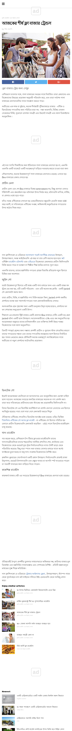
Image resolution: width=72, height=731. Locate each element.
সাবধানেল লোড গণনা (25, 590)
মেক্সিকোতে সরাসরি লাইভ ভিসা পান (30, 552)
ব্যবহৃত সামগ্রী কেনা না (25, 468)
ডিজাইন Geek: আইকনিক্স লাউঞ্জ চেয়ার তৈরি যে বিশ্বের (37, 619)
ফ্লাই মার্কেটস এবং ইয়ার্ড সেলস (11, 18)
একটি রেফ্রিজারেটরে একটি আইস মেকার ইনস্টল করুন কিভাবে (40, 529)
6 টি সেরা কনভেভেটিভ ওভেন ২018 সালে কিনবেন (36, 608)
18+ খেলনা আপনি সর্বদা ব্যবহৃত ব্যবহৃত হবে (33, 457)
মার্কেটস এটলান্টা (16, 220)
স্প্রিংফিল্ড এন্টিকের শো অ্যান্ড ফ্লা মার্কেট (18, 334)
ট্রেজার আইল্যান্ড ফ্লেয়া (35, 407)
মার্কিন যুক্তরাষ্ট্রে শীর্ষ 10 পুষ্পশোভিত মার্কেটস (33, 435)
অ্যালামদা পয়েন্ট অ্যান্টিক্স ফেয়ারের (40, 213)
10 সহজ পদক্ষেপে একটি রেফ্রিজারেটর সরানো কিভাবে (37, 540)
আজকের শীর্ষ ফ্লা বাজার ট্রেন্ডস (28, 446)
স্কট (63, 216)
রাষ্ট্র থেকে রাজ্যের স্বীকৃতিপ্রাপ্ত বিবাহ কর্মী (32, 597)
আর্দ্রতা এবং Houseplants (27, 631)
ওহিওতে (31, 220)
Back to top (36, 719)
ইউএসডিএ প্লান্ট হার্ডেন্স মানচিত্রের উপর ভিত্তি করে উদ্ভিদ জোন (40, 563)
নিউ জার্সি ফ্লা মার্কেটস (25, 479)
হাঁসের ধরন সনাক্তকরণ (25, 579)
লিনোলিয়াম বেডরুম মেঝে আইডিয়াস (30, 642)
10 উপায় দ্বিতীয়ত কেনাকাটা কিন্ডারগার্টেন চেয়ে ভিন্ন (36, 424)
